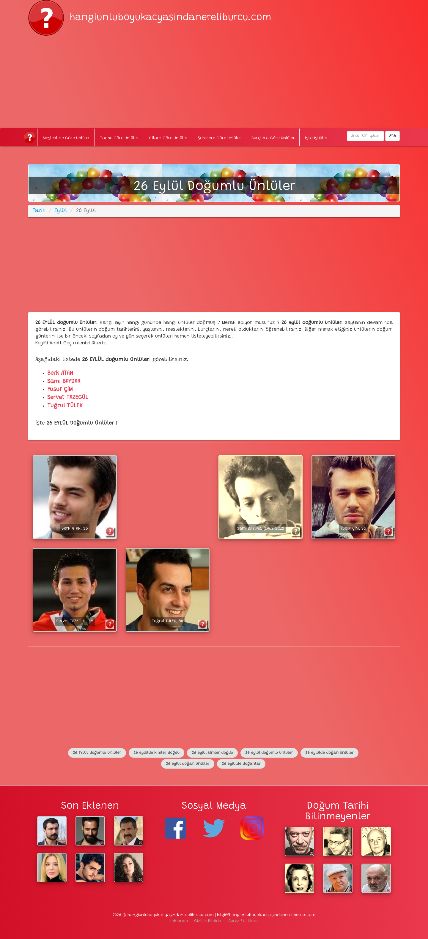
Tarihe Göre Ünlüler (119, 138)
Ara (392, 136)
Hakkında (178, 921)
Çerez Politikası (243, 921)
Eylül (61, 210)
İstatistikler (316, 138)
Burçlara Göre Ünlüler (273, 138)
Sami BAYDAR (64, 381)
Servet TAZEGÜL (67, 397)
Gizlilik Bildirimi (209, 921)
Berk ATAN (60, 373)
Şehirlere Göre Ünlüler (219, 138)
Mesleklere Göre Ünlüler (66, 138)
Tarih (39, 210)
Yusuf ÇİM (60, 389)
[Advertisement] (214, 77)
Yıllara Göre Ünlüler (168, 138)
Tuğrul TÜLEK (65, 406)
